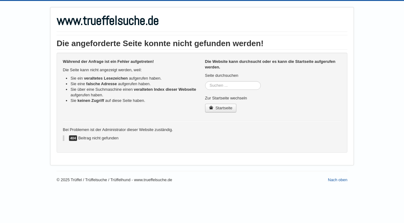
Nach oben (337, 179)
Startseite (221, 108)
